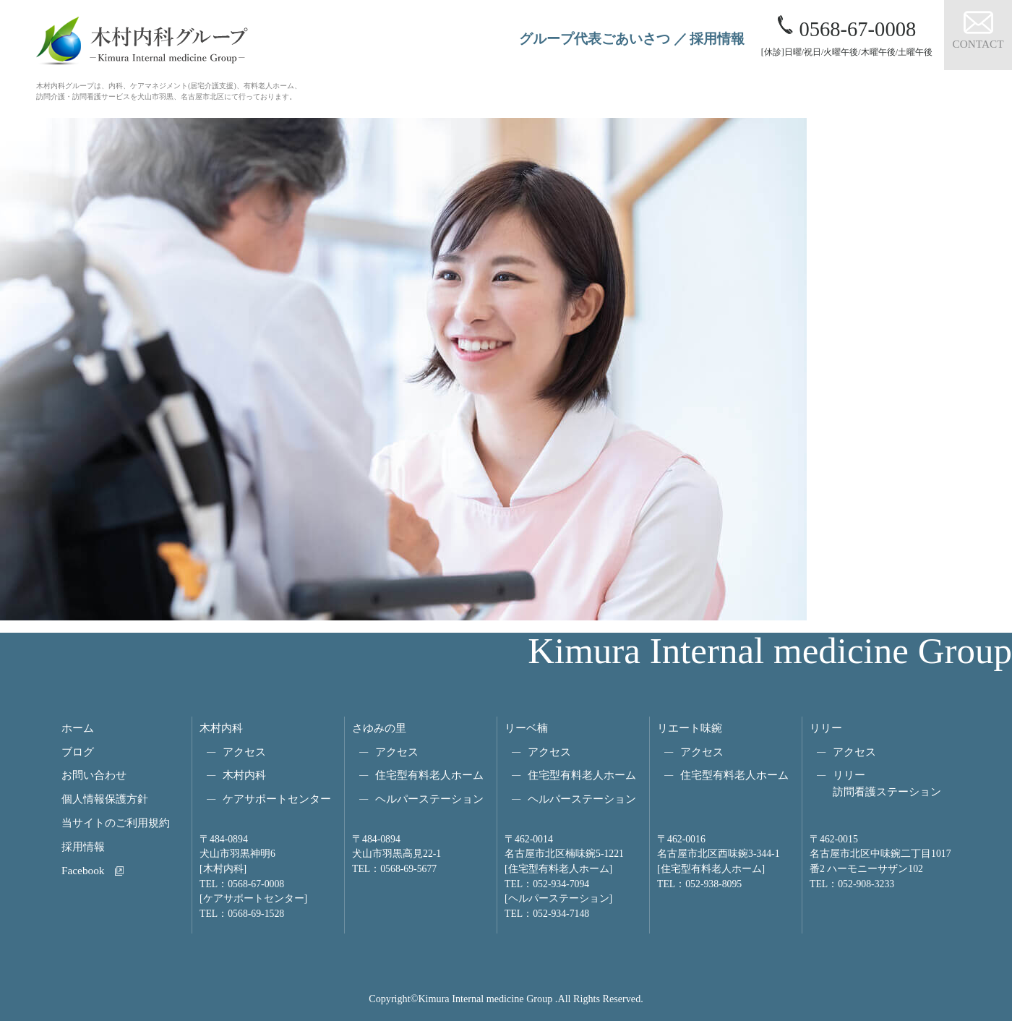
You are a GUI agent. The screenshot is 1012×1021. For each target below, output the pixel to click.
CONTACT (977, 44)
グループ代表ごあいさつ (594, 38)
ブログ (77, 752)
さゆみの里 (379, 728)
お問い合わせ (93, 775)
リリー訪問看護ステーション (887, 783)
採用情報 (717, 38)
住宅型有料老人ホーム (429, 775)
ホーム (77, 728)
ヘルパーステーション (429, 799)
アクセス (244, 752)
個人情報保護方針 (104, 799)
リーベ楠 (526, 728)
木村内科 (221, 728)
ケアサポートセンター (277, 799)
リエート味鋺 (689, 728)
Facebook (82, 870)
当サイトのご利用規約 (115, 822)
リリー (826, 728)
